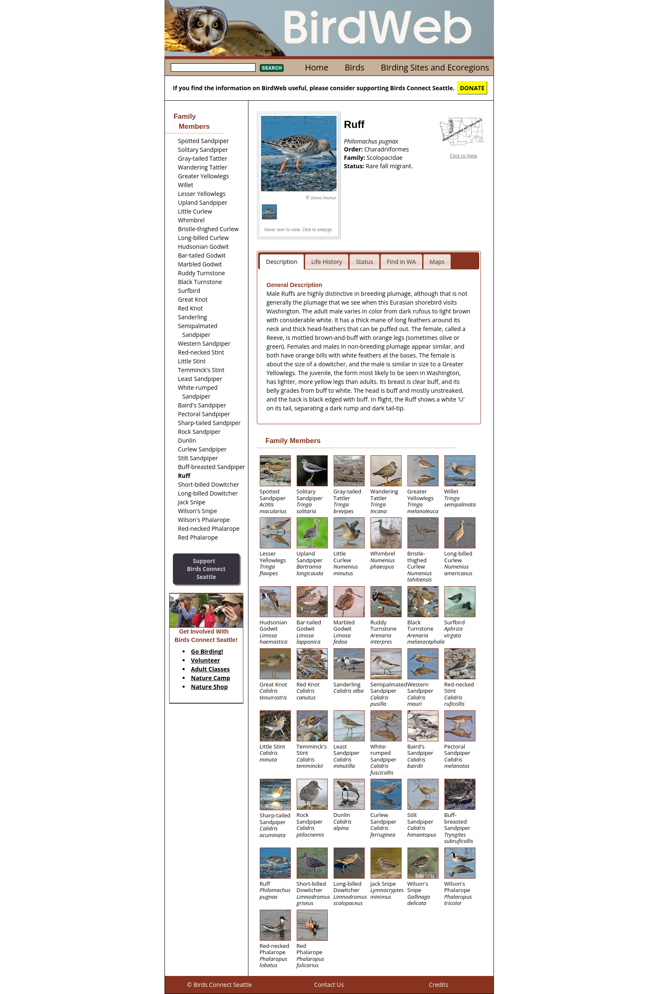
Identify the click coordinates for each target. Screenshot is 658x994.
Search (272, 68)
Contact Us (329, 985)
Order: (354, 149)
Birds (354, 67)
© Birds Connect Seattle (219, 985)
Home (316, 67)
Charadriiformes (386, 149)
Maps (437, 262)
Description (282, 262)
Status (364, 262)
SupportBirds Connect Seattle (206, 568)
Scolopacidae (385, 158)
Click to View (463, 155)
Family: (355, 158)
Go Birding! (207, 651)
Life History (326, 262)
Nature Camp (210, 678)
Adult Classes (210, 669)
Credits (438, 985)
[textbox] (213, 67)
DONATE (472, 88)
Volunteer (205, 660)
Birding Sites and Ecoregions (435, 67)
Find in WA (401, 262)
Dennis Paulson (324, 198)
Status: (355, 166)
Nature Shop (209, 687)
